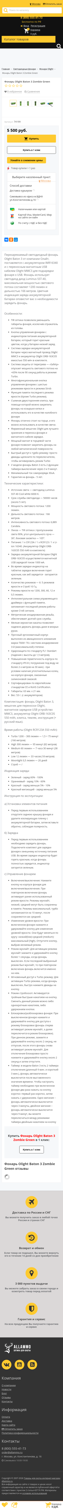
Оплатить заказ (52, 4)
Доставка (7, 1420)
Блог (4, 1393)
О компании (9, 1385)
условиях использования (34, 1493)
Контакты (7, 1401)
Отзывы (6, 1397)
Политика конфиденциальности (20, 1433)
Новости (6, 1389)
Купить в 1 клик (31, 150)
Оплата (6, 1416)
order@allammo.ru (12, 1452)
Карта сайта (8, 1424)
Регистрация (38, 25)
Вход (26, 25)
